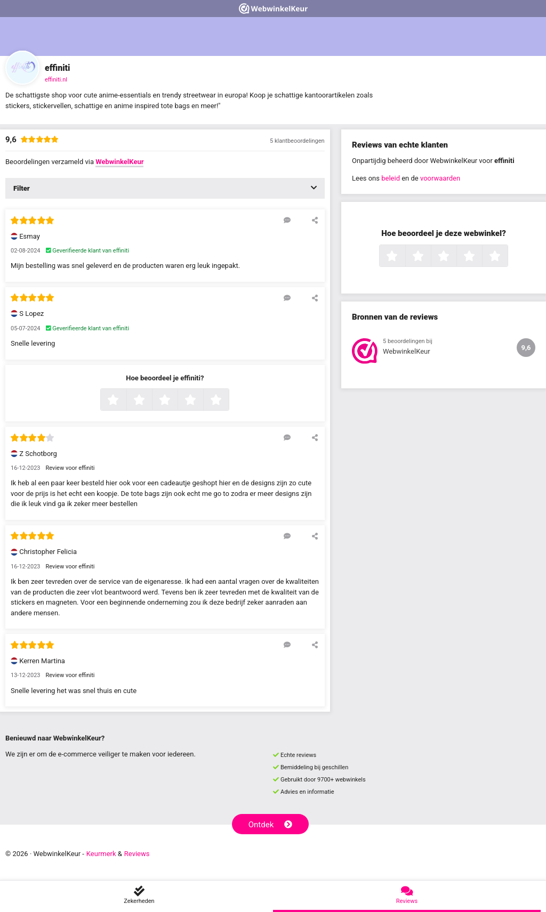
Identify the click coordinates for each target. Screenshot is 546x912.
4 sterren (202, 400)
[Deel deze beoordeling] (314, 220)
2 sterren (151, 400)
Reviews (137, 854)
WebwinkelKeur (119, 162)
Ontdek (270, 824)
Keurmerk (101, 854)
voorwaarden (440, 178)
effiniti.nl (56, 79)
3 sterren (176, 400)
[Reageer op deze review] (287, 220)
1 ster (125, 400)
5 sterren (228, 400)
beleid (390, 178)
